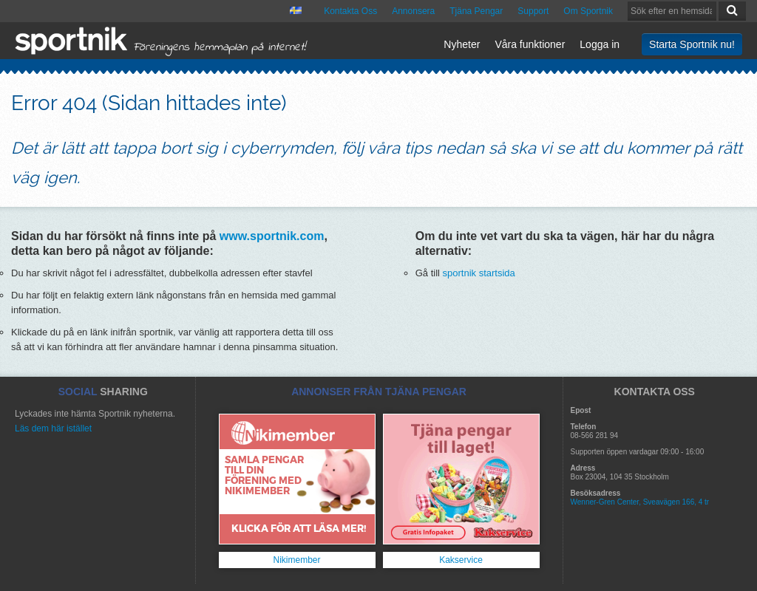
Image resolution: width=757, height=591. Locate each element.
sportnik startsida (479, 273)
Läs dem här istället (53, 428)
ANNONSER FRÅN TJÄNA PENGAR (378, 391)
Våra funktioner (530, 44)
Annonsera (413, 11)
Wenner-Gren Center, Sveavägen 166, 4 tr (640, 502)
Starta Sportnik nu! (692, 44)
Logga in (599, 44)
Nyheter (462, 44)
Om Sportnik (588, 11)
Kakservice (461, 560)
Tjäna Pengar (476, 11)
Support (533, 11)
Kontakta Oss (350, 11)
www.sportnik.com (272, 236)
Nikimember (296, 560)
